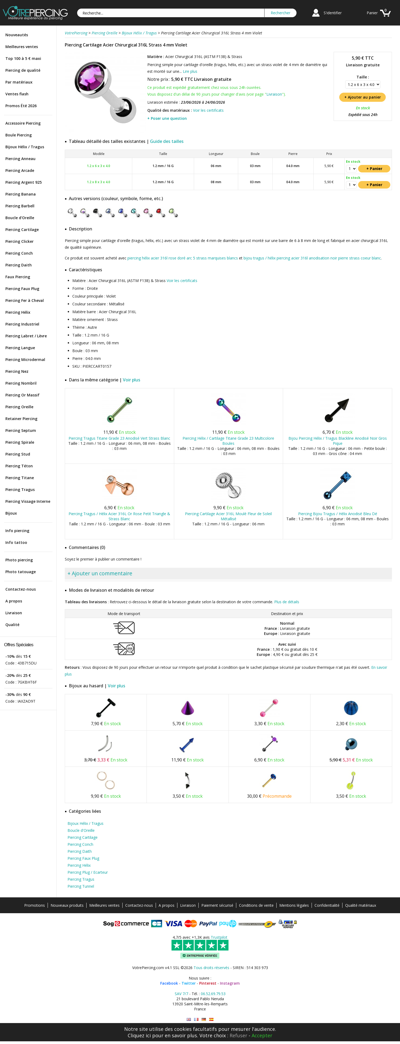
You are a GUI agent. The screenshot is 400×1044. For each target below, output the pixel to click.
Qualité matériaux (360, 905)
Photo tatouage (20, 571)
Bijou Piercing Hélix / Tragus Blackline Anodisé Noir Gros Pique (337, 441)
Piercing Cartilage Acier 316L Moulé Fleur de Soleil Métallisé (228, 516)
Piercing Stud (17, 454)
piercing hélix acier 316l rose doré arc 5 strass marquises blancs (182, 258)
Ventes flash (16, 93)
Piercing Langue (20, 347)
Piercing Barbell (19, 205)
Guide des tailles (167, 141)
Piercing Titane (19, 477)
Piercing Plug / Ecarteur (87, 872)
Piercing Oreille (19, 406)
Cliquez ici (139, 1035)
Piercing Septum (20, 430)
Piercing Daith (18, 265)
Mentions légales (294, 905)
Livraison (13, 612)
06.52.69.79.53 (213, 993)
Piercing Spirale (19, 442)
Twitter (188, 983)
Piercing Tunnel (80, 886)
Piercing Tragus (20, 489)
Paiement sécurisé (217, 905)
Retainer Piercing (21, 418)
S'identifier (333, 12)
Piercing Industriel (22, 324)
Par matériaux (19, 82)
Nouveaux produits (67, 905)
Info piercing (17, 530)
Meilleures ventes (21, 46)
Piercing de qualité (22, 70)
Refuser (238, 1035)
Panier (372, 12)
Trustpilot (219, 937)
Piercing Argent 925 (23, 182)
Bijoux (11, 513)
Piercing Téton (19, 465)
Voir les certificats (208, 110)
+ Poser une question (167, 118)
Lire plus (190, 71)
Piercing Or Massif (22, 395)
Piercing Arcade (19, 170)
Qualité (12, 624)
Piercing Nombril (21, 383)
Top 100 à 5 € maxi (23, 58)
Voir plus (131, 380)
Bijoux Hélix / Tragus (24, 146)
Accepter (262, 1035)
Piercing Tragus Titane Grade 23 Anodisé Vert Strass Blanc (119, 438)
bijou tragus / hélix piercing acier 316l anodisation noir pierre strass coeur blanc (312, 258)
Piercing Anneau (20, 158)
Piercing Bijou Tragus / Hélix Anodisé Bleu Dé (337, 513)
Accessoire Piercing (23, 123)
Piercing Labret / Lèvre (26, 335)
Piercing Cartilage (22, 229)
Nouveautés (16, 34)
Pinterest (207, 983)
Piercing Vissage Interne (27, 501)
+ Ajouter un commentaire (99, 573)
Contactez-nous (20, 589)
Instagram (230, 983)
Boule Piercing (18, 135)
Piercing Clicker (19, 241)
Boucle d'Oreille (19, 217)
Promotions (34, 905)
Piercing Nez (16, 371)
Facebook (169, 983)
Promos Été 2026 (21, 105)
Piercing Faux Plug (22, 288)
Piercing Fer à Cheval (24, 300)
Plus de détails (286, 601)
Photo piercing (19, 559)
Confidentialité (327, 905)
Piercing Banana (20, 194)
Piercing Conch (19, 253)
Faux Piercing (17, 276)
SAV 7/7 (181, 993)
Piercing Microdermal (25, 359)
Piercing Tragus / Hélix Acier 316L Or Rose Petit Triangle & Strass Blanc (119, 516)
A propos (13, 601)
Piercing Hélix (17, 312)
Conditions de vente (256, 905)
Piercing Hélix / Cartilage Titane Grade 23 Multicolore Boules (228, 441)
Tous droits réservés (211, 967)
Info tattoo (16, 542)
